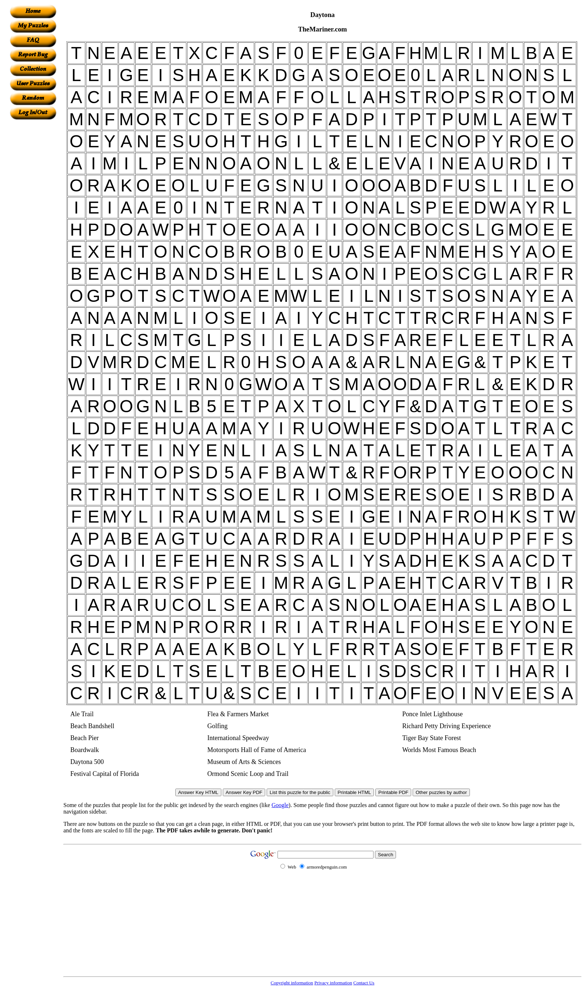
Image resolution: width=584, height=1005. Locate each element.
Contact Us (363, 982)
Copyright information (292, 982)
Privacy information (333, 982)
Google (280, 805)
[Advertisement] (33, 228)
